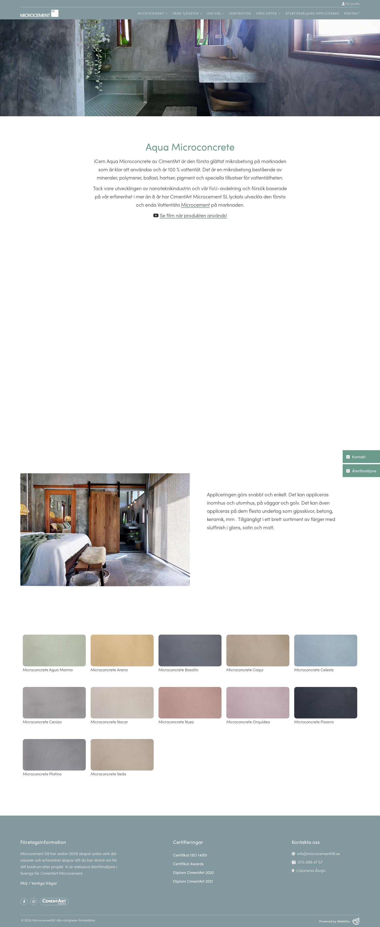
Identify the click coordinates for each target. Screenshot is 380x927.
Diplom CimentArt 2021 (193, 881)
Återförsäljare (361, 470)
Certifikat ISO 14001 (190, 855)
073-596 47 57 (310, 862)
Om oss (214, 13)
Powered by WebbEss (339, 921)
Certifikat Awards (188, 863)
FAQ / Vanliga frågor (38, 883)
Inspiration (240, 13)
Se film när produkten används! (193, 215)
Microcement (195, 204)
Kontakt (352, 13)
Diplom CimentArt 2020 (193, 872)
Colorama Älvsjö (310, 870)
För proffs (351, 3)
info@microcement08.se (318, 853)
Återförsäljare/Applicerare (312, 13)
